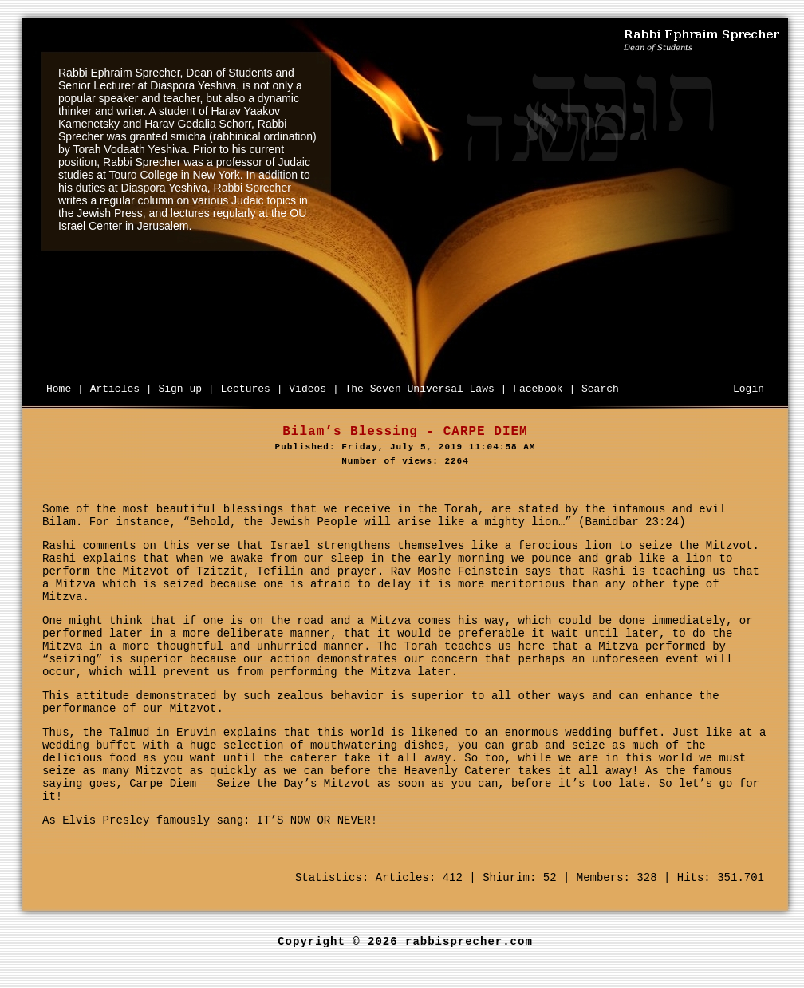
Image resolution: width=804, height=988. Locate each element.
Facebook (537, 389)
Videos (307, 389)
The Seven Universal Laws (420, 389)
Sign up (180, 389)
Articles (115, 389)
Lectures (245, 389)
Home (58, 389)
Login (748, 389)
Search (600, 389)
